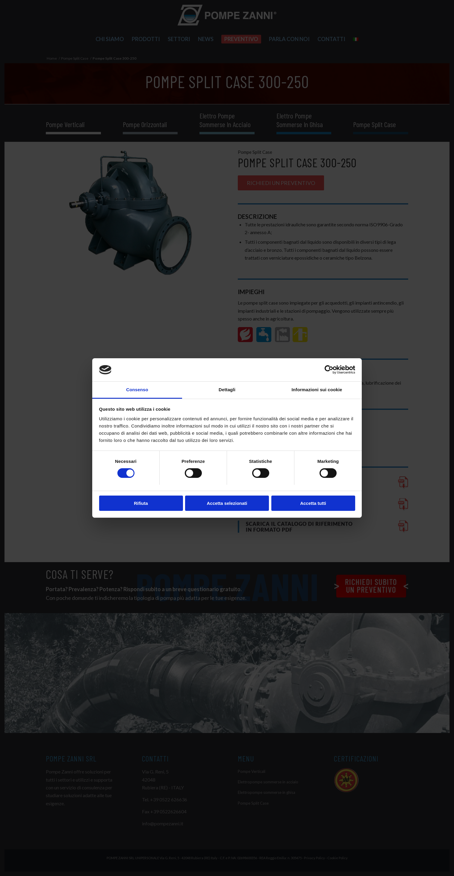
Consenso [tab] (137, 389)
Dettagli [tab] (227, 389)
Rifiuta (141, 503)
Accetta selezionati (227, 503)
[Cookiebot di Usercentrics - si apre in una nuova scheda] (329, 369)
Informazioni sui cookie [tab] (317, 389)
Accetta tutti (313, 503)
